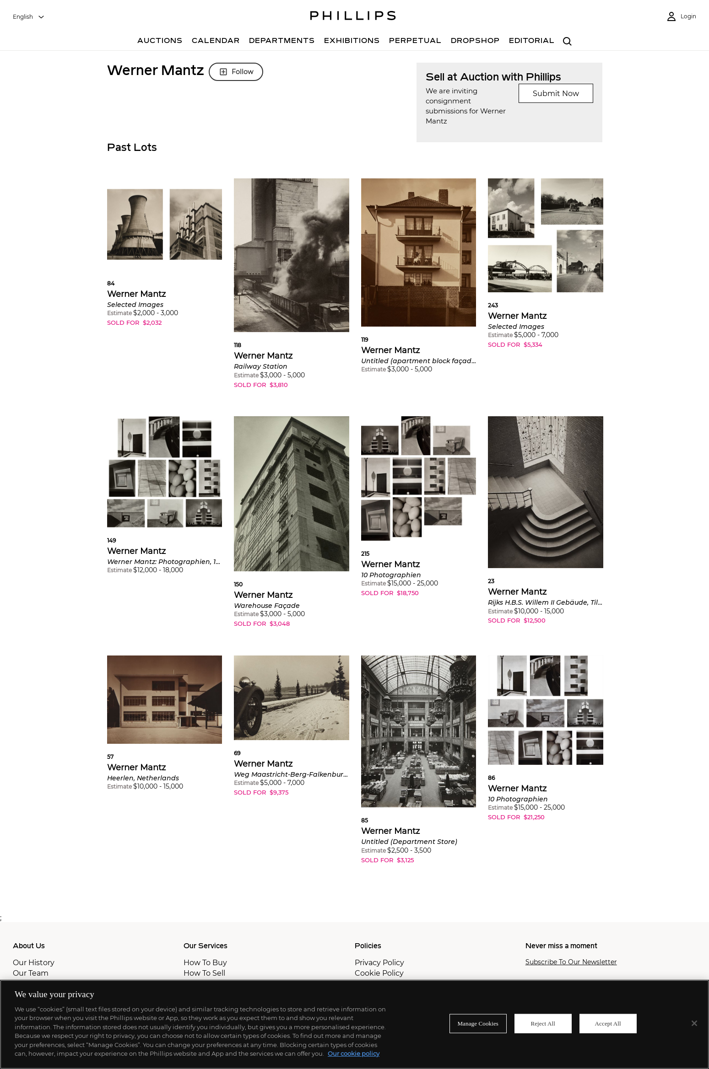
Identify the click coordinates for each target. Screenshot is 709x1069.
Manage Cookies (477, 1023)
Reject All (542, 1023)
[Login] (681, 16)
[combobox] (29, 17)
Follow (236, 72)
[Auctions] (160, 41)
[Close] (694, 1023)
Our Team (31, 973)
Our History (33, 962)
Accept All (608, 1023)
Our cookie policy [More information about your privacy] (353, 1053)
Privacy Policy (379, 962)
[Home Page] (353, 17)
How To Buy (205, 962)
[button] (164, 259)
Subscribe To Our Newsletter (571, 962)
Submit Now (556, 93)
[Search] (567, 41)
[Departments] (281, 41)
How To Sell (204, 973)
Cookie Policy (379, 973)
